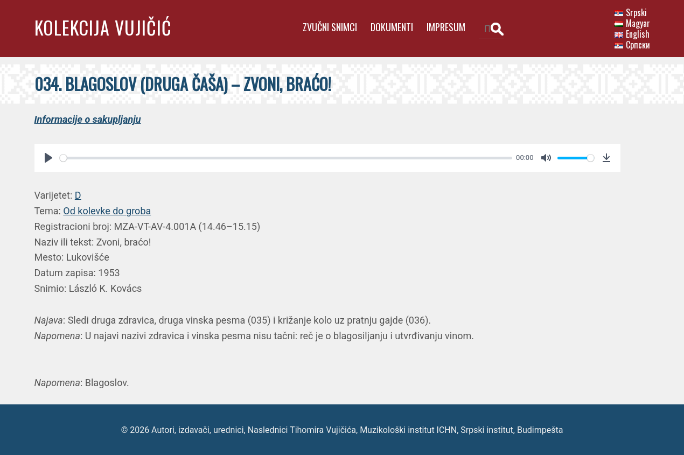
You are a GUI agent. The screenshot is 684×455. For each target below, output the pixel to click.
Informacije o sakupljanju (87, 118)
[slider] (285, 157)
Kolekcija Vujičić (103, 27)
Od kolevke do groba (107, 209)
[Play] (48, 156)
